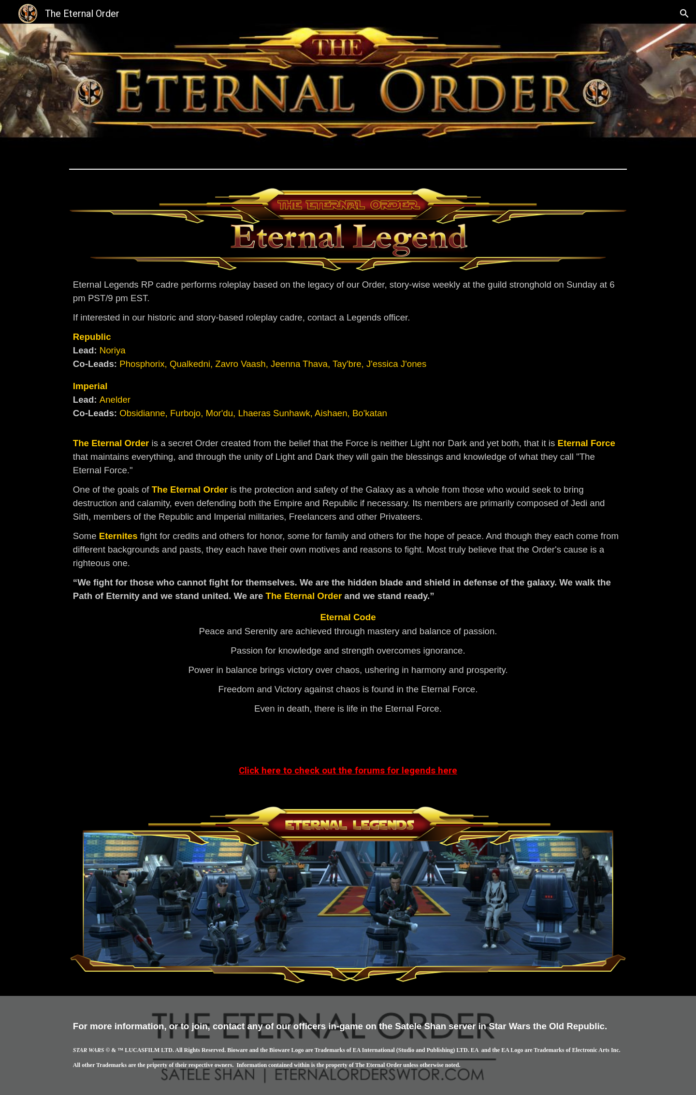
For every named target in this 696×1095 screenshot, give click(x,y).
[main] (348, 504)
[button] (684, 13)
